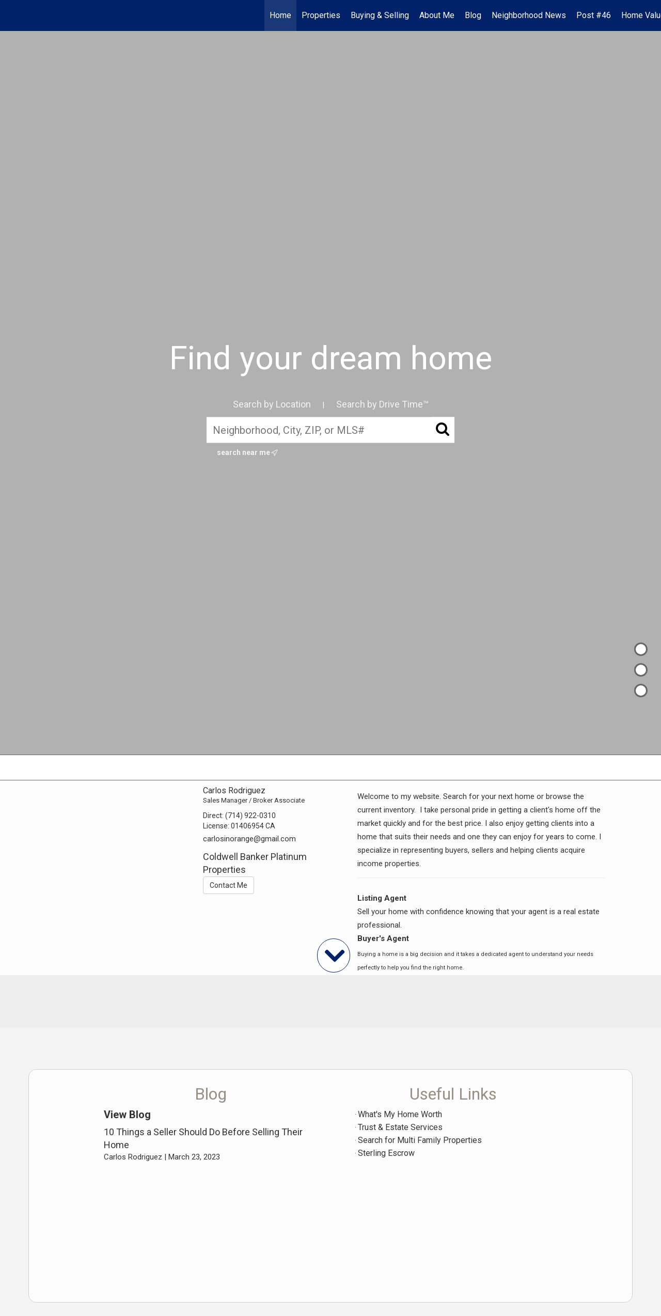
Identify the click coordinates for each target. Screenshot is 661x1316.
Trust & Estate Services (400, 1127)
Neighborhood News (529, 15)
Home (280, 15)
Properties (321, 15)
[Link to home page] (13, 15)
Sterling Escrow (386, 1153)
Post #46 (593, 15)
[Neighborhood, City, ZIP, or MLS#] (330, 430)
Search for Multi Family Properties (420, 1140)
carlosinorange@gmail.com (249, 838)
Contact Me (228, 885)
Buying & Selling (380, 15)
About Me (436, 15)
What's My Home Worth (400, 1114)
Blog (473, 15)
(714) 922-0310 (250, 815)
